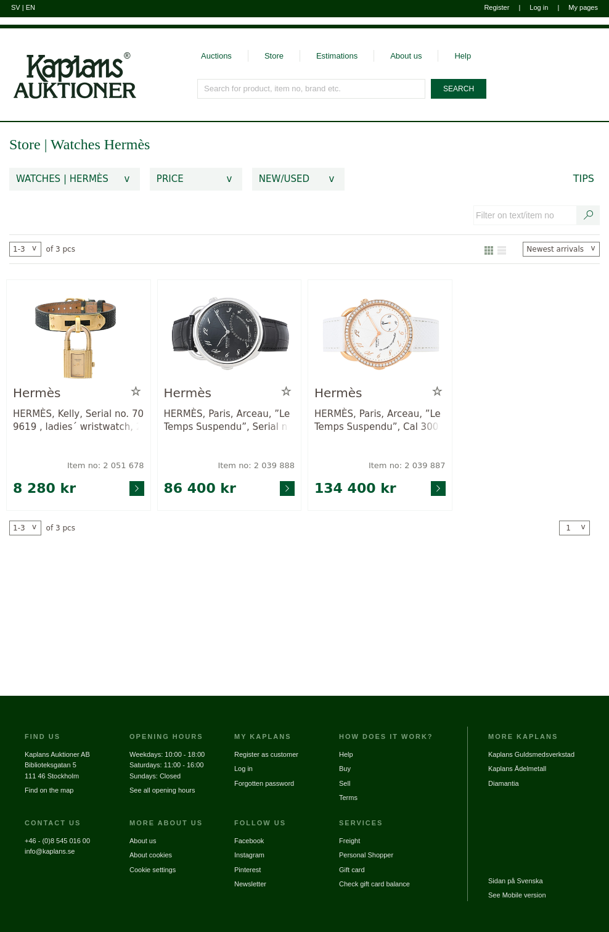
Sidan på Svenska (515, 881)
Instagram (249, 855)
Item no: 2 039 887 (407, 465)
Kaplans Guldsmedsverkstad (531, 754)
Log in (538, 7)
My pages (583, 7)
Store (274, 55)
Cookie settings (152, 869)
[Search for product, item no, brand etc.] (312, 89)
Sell (344, 783)
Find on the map (49, 790)
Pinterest (247, 869)
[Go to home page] (68, 64)
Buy (345, 768)
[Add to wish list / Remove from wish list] (136, 391)
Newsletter (250, 884)
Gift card (352, 869)
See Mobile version (517, 895)
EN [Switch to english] (30, 7)
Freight (349, 840)
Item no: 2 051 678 (105, 465)
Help (462, 55)
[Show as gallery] (489, 249)
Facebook (249, 840)
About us (406, 55)
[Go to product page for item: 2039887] (380, 335)
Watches (77, 144)
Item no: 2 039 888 (256, 465)
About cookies (150, 855)
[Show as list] (502, 249)
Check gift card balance (374, 884)
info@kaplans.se (50, 851)
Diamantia (503, 783)
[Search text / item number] (588, 215)
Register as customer (266, 754)
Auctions (216, 55)
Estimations (337, 55)
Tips (583, 178)
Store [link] (25, 144)
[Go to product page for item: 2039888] (229, 335)
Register (496, 7)
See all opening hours (162, 790)
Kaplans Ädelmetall (517, 768)
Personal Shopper (366, 855)
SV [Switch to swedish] (15, 7)
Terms (348, 797)
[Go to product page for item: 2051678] (78, 335)
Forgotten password (264, 783)
